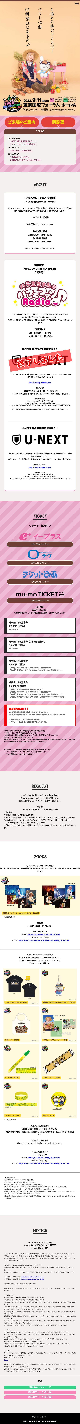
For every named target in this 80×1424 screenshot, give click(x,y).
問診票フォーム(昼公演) (40, 1392)
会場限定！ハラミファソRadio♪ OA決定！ (25, 160)
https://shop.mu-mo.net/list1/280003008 (44, 935)
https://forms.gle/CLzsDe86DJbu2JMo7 (32, 1279)
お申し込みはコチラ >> (40, 544)
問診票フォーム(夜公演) (40, 1397)
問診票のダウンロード (40, 1387)
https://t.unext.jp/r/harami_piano (40, 383)
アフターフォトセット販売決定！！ (23, 144)
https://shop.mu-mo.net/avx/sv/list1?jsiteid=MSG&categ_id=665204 (44, 940)
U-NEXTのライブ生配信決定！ (21, 151)
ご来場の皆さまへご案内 (19, 157)
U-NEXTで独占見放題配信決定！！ (23, 141)
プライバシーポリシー (40, 1417)
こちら (6, 1360)
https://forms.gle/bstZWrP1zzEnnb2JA (32, 1277)
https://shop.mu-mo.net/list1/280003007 (44, 1158)
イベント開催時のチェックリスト (15, 754)
